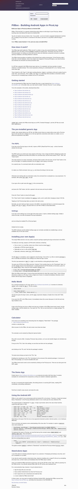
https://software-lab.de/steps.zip (23, 92)
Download (18, 1)
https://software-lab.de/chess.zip (23, 100)
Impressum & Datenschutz (23, 8)
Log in (40, 4)
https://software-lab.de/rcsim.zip (23, 108)
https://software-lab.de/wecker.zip (23, 98)
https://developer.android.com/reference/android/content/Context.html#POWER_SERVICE (34, 435)
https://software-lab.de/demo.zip (23, 113)
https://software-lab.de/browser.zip (23, 102)
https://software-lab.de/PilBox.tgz (20, 480)
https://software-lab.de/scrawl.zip (23, 106)
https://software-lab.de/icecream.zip (23, 115)
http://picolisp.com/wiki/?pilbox (19, 482)
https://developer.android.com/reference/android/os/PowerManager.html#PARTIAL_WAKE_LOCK (36, 436)
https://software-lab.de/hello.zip (22, 90)
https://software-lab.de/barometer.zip (24, 94)
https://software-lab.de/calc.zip (22, 111)
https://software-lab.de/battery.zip (23, 104)
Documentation (20, 3)
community (19, 5)
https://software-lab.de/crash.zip (23, 117)
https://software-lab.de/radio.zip (22, 96)
